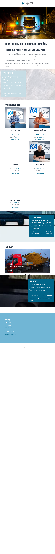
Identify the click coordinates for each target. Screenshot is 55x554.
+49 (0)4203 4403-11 (16, 168)
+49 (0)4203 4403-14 (40, 134)
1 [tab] (25, 274)
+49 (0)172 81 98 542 (41, 137)
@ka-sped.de (16, 173)
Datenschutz (13, 334)
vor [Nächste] (48, 261)
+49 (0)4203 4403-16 (16, 202)
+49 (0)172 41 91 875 (16, 137)
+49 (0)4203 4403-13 (16, 134)
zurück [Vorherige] (6, 261)
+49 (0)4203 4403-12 (40, 168)
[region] (27, 261)
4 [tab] (29, 274)
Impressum (7, 334)
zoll (12, 173)
